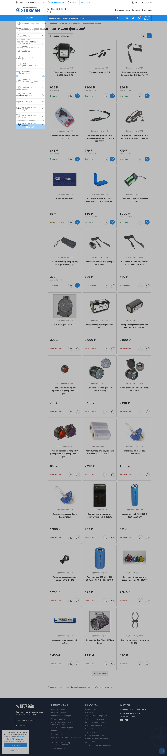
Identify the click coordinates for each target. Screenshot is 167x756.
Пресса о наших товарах (60, 716)
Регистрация (146, 2)
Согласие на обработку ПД (14, 741)
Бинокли (89, 729)
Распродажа (90, 709)
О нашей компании (58, 709)
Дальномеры (90, 742)
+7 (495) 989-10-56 (56, 9)
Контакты (136, 10)
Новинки (89, 712)
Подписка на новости (25, 720)
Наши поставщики (58, 712)
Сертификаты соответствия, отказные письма (62, 723)
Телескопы (90, 732)
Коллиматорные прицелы (96, 722)
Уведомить (112, 285)
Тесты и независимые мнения (98, 745)
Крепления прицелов (94, 735)
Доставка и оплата (122, 10)
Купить (77, 95)
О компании (147, 10)
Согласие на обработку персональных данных (60, 743)
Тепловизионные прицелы (96, 716)
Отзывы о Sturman (58, 719)
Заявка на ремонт (57, 748)
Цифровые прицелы (93, 725)
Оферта (53, 731)
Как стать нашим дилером (61, 727)
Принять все (15, 745)
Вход (137, 2)
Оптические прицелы (94, 719)
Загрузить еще (100, 674)
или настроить (15, 750)
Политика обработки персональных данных (65, 738)
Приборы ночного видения (96, 738)
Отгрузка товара (57, 734)
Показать (30, 127)
